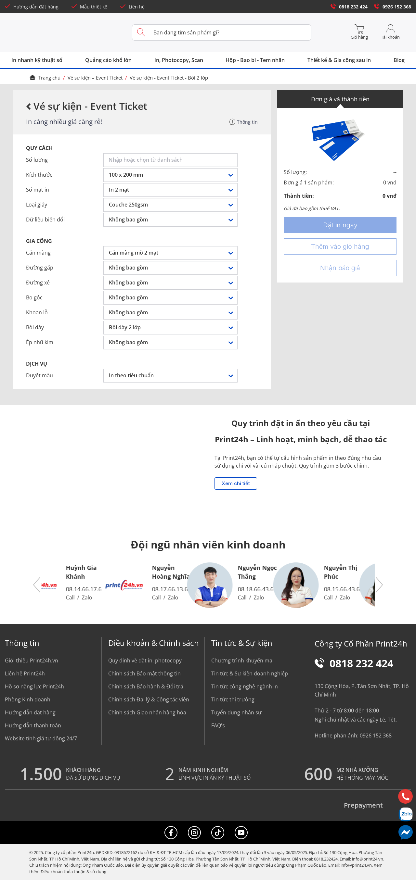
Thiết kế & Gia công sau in (339, 60)
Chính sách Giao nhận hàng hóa (147, 712)
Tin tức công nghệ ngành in (244, 686)
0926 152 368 (392, 7)
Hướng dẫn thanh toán (33, 725)
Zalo (106, 597)
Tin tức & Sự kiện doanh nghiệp (249, 673)
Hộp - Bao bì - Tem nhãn (255, 60)
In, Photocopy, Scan (178, 60)
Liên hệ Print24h (25, 673)
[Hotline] (405, 796)
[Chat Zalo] (405, 814)
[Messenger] (405, 832)
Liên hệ (132, 7)
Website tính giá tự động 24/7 (41, 738)
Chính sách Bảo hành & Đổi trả (145, 686)
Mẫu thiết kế (89, 7)
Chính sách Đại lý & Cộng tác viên (148, 699)
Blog (399, 60)
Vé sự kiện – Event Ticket (95, 77)
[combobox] (172, 160)
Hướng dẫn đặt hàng (31, 7)
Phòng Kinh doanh (27, 699)
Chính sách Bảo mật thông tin (144, 673)
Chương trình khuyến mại (242, 660)
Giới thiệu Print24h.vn (31, 660)
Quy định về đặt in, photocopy (145, 660)
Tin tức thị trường (232, 699)
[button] (37, 585)
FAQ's (218, 725)
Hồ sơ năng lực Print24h (34, 686)
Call (89, 597)
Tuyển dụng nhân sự (236, 712)
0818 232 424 (349, 7)
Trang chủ (44, 77)
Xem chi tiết (236, 483)
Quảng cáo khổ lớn (108, 60)
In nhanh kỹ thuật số (36, 60)
